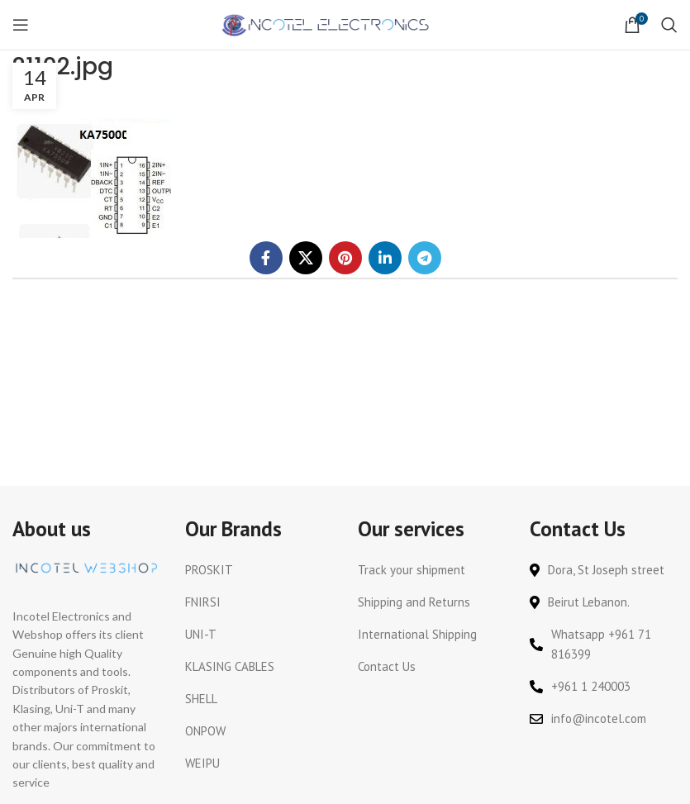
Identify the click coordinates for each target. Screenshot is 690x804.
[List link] (259, 570)
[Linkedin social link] (385, 257)
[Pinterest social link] (345, 257)
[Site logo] (326, 24)
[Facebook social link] (266, 257)
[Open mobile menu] (20, 24)
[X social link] (305, 257)
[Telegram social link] (424, 257)
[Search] (669, 24)
